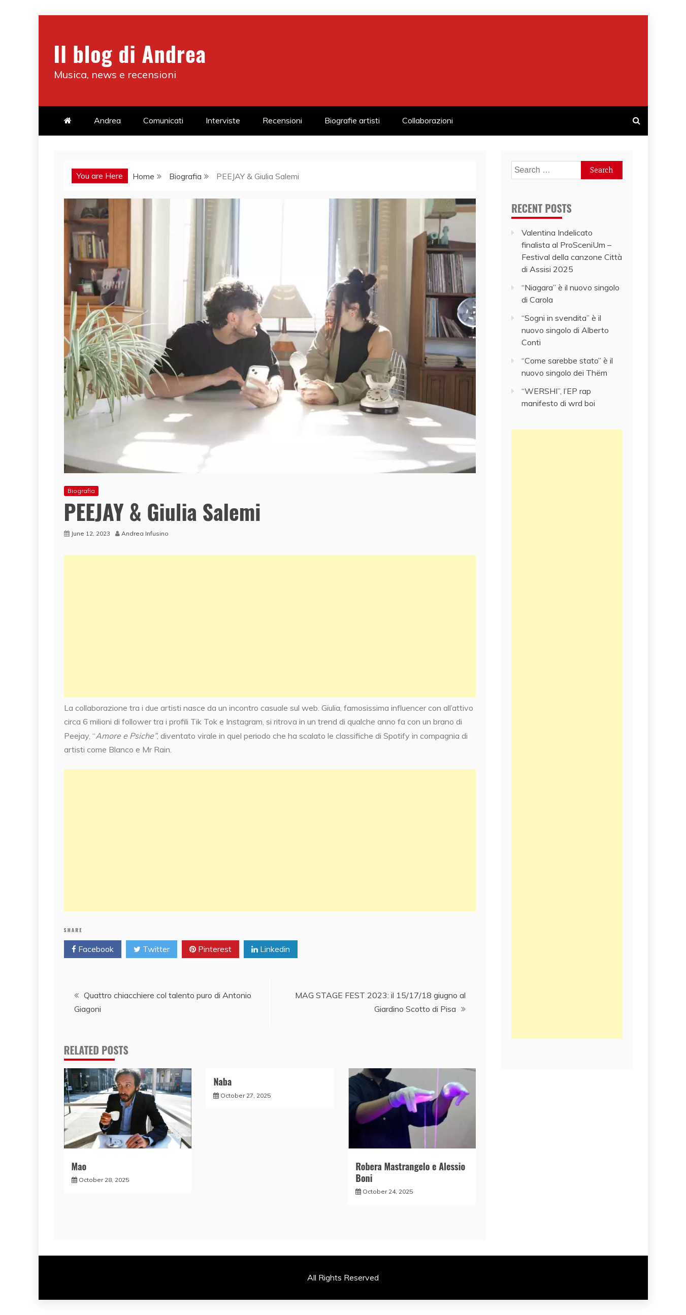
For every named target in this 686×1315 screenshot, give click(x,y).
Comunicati (163, 120)
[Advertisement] (270, 626)
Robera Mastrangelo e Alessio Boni (410, 1172)
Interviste (223, 120)
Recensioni (282, 120)
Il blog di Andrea (130, 53)
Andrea (107, 120)
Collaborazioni (427, 120)
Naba (222, 1081)
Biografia (81, 491)
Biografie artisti (352, 120)
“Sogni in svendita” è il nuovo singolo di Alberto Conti (565, 330)
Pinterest (210, 949)
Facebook (93, 949)
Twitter (152, 949)
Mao (79, 1166)
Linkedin (270, 949)
